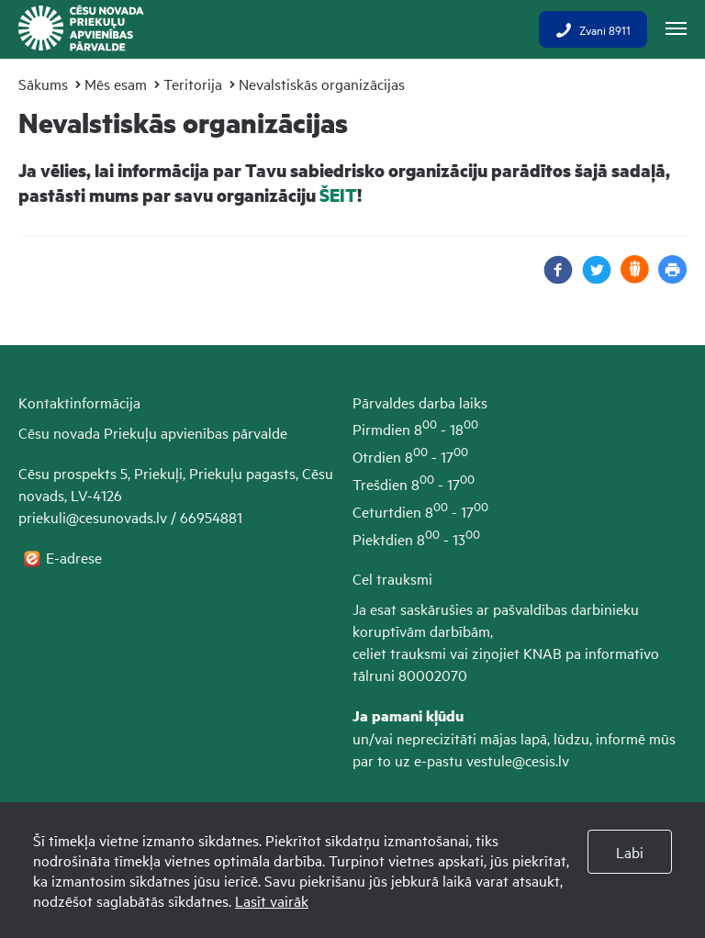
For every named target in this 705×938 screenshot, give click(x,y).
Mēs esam (115, 83)
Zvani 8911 (593, 29)
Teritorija (192, 83)
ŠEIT (338, 195)
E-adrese (76, 557)
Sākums (43, 83)
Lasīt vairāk (271, 900)
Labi (629, 852)
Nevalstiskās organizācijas (322, 83)
